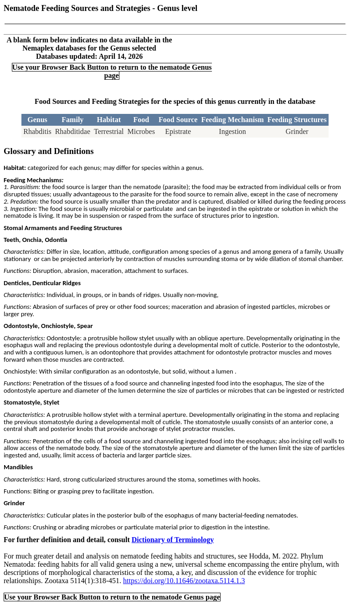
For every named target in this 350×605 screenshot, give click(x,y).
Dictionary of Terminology (173, 539)
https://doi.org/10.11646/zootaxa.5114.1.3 (184, 580)
